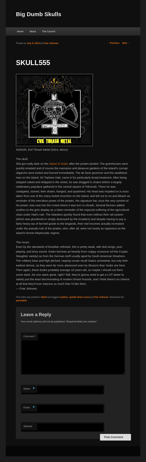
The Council (48, 31)
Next (126, 43)
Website (27, 426)
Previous (113, 43)
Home (20, 31)
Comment (29, 336)
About (32, 31)
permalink (21, 300)
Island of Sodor (58, 163)
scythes (63, 297)
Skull (44, 297)
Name (29, 389)
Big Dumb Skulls (38, 14)
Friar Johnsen (50, 43)
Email (29, 407)
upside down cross (79, 297)
